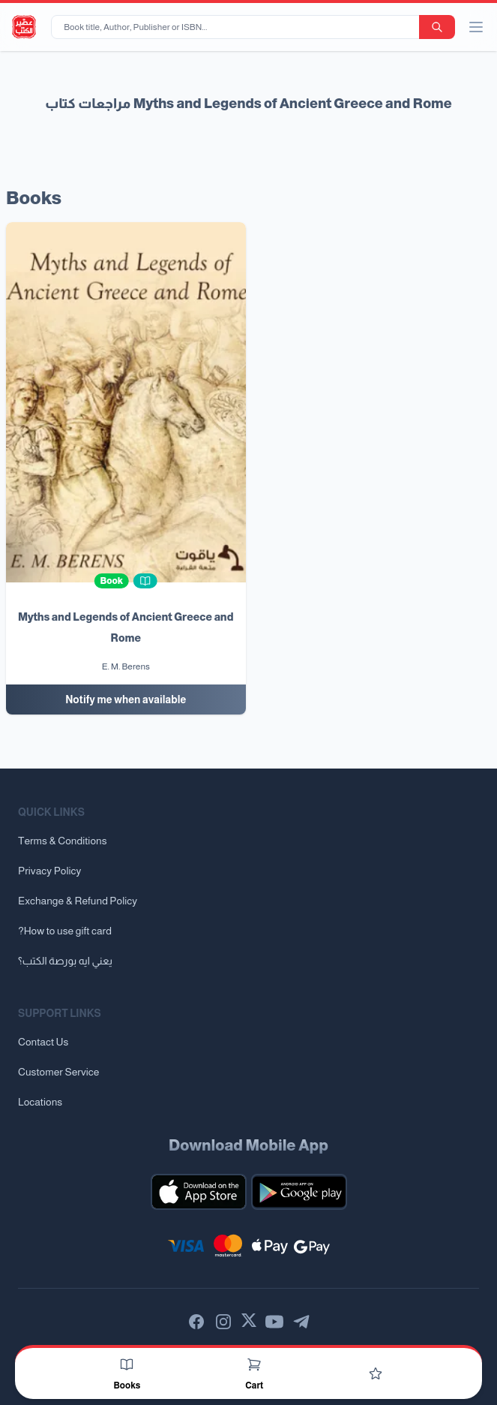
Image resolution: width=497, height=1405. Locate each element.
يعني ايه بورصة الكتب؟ (65, 961)
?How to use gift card (65, 931)
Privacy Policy (49, 871)
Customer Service (58, 1072)
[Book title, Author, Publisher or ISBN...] (238, 27)
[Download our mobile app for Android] (299, 1192)
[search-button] (437, 27)
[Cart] (254, 1364)
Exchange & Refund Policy (77, 901)
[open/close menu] (476, 27)
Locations (40, 1102)
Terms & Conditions (62, 841)
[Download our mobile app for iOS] (199, 1192)
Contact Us (43, 1042)
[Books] (127, 1364)
